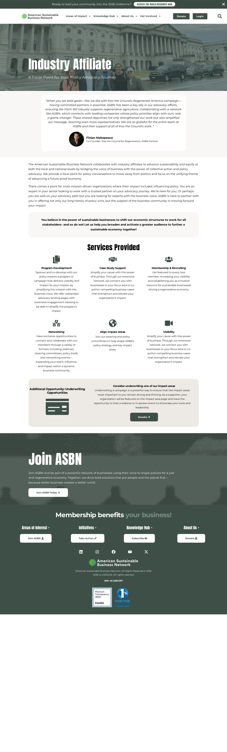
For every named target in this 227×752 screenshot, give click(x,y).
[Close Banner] (223, 4)
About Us (129, 16)
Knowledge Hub (106, 16)
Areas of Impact (78, 16)
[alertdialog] (113, 4)
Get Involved (150, 16)
